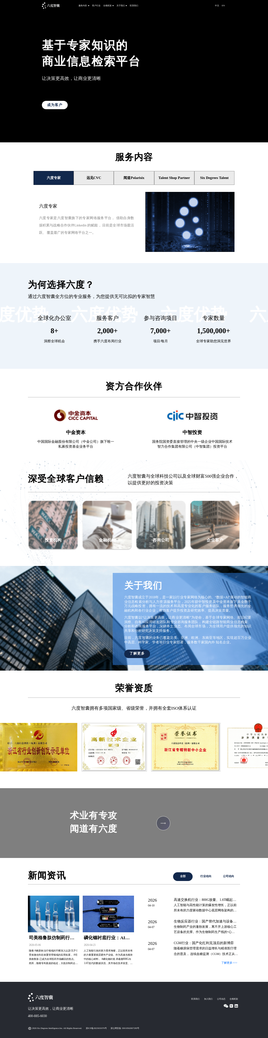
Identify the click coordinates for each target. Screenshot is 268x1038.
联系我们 (134, 5)
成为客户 (54, 105)
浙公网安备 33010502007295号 (125, 1028)
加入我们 (208, 999)
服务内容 (83, 5)
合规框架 (107, 5)
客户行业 (96, 5)
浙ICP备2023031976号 (96, 1028)
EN (223, 5)
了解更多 (137, 653)
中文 (217, 5)
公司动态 (221, 999)
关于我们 (121, 5)
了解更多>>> (229, 962)
